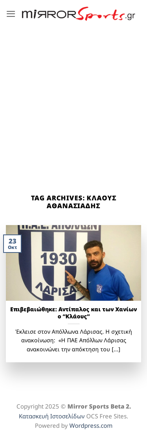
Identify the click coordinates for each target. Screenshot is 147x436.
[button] (11, 14)
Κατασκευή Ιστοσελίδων (52, 416)
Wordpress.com (91, 425)
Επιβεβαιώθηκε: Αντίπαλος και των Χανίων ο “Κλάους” (73, 313)
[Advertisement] (73, 104)
